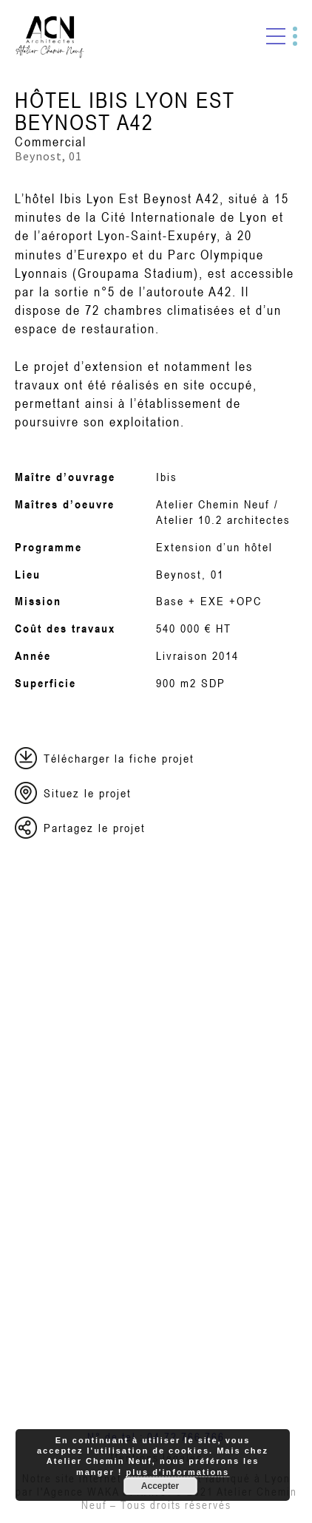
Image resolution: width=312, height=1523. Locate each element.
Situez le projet (88, 793)
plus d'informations (177, 1472)
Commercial (51, 141)
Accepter (160, 1486)
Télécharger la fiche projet (119, 758)
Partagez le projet (95, 827)
